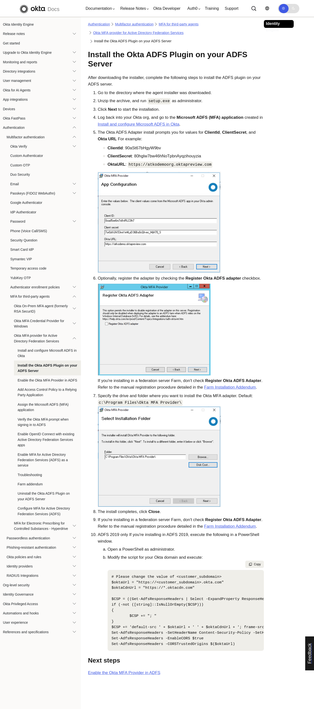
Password (17, 221)
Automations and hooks (21, 613)
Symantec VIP (21, 259)
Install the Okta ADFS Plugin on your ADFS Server (47, 368)
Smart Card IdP (22, 249)
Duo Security (20, 174)
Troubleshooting (30, 475)
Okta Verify (18, 146)
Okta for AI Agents (17, 90)
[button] (99, 8)
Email (14, 184)
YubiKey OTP (20, 278)
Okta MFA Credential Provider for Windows (39, 323)
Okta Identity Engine (18, 24)
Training (212, 8)
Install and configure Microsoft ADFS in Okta (47, 353)
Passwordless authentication (28, 538)
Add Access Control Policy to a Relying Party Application (47, 392)
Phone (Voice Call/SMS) (28, 231)
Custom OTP (20, 165)
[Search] (254, 8)
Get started (11, 43)
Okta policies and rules (24, 557)
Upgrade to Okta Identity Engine (27, 53)
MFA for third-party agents (30, 296)
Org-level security (16, 585)
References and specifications (26, 632)
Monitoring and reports (20, 62)
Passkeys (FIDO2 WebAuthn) (32, 193)
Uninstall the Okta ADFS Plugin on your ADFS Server (44, 496)
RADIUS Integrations (22, 576)
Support (231, 8)
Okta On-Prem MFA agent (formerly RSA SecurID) (41, 308)
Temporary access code (28, 268)
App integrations (15, 99)
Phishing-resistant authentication (31, 547)
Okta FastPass (14, 118)
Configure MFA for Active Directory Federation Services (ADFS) (44, 511)
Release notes (14, 34)
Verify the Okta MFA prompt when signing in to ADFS (43, 422)
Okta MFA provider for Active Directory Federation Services (36, 338)
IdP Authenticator (23, 212)
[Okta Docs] (39, 8)
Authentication (14, 128)
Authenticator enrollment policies (35, 287)
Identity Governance (18, 594)
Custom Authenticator (26, 156)
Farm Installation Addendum (230, 387)
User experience (15, 622)
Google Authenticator (26, 203)
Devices (9, 109)
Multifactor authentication (26, 137)
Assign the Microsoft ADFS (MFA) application (43, 407)
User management (17, 81)
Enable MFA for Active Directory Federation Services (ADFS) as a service (43, 460)
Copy (254, 564)
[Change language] (267, 8)
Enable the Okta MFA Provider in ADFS (47, 380)
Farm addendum (30, 484)
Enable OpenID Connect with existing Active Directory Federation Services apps (46, 439)
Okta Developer (166, 8)
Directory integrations (19, 71)
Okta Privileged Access (20, 604)
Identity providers (20, 566)
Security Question (23, 240)
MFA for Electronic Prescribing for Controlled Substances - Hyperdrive (41, 526)
